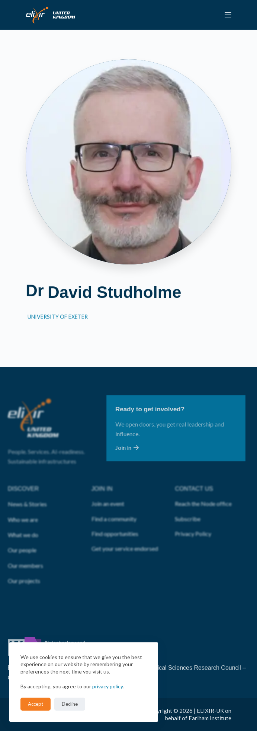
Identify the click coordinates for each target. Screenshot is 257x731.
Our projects (24, 570)
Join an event (107, 493)
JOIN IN (102, 479)
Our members (25, 555)
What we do (23, 525)
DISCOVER (23, 479)
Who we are (23, 509)
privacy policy (107, 686)
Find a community (113, 508)
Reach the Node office (203, 493)
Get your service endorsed (124, 538)
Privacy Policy (193, 523)
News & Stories (27, 494)
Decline (70, 704)
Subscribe (187, 508)
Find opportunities (114, 523)
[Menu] (228, 14)
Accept (35, 704)
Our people (22, 540)
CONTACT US (194, 479)
